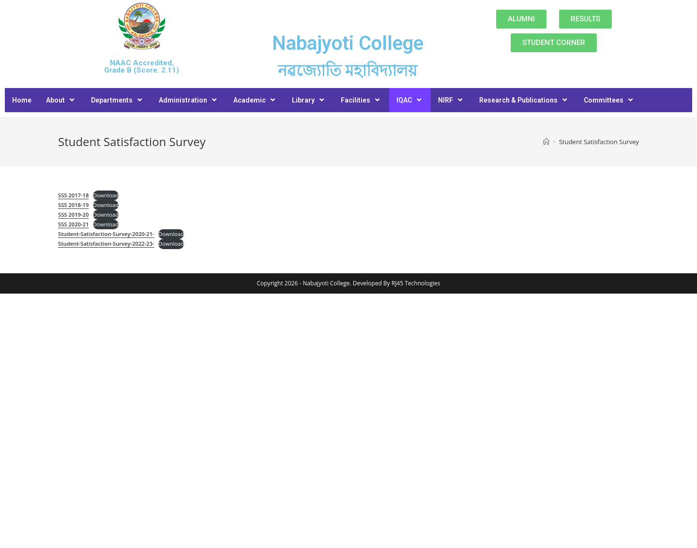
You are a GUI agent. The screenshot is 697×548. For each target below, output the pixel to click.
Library (309, 100)
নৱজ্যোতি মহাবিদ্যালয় (347, 70)
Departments (117, 100)
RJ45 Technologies (416, 283)
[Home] (546, 141)
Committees (609, 100)
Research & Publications (524, 100)
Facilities (361, 100)
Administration (189, 100)
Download (106, 195)
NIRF (451, 100)
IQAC (410, 100)
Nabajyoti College (348, 43)
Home (21, 100)
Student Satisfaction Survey (599, 141)
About (61, 100)
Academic (255, 100)
